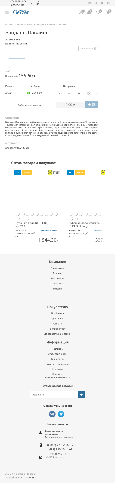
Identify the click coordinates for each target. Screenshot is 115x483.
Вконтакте (52, 414)
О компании (57, 268)
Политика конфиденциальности (57, 376)
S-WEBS (31, 477)
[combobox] (60, 433)
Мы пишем (57, 278)
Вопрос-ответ (57, 328)
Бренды (57, 273)
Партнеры (57, 348)
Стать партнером (57, 353)
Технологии (57, 359)
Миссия (57, 288)
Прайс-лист (57, 313)
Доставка (57, 318)
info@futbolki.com (54, 457)
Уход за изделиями (58, 364)
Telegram (61, 414)
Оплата (57, 323)
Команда (57, 283)
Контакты (57, 369)
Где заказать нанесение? (57, 333)
